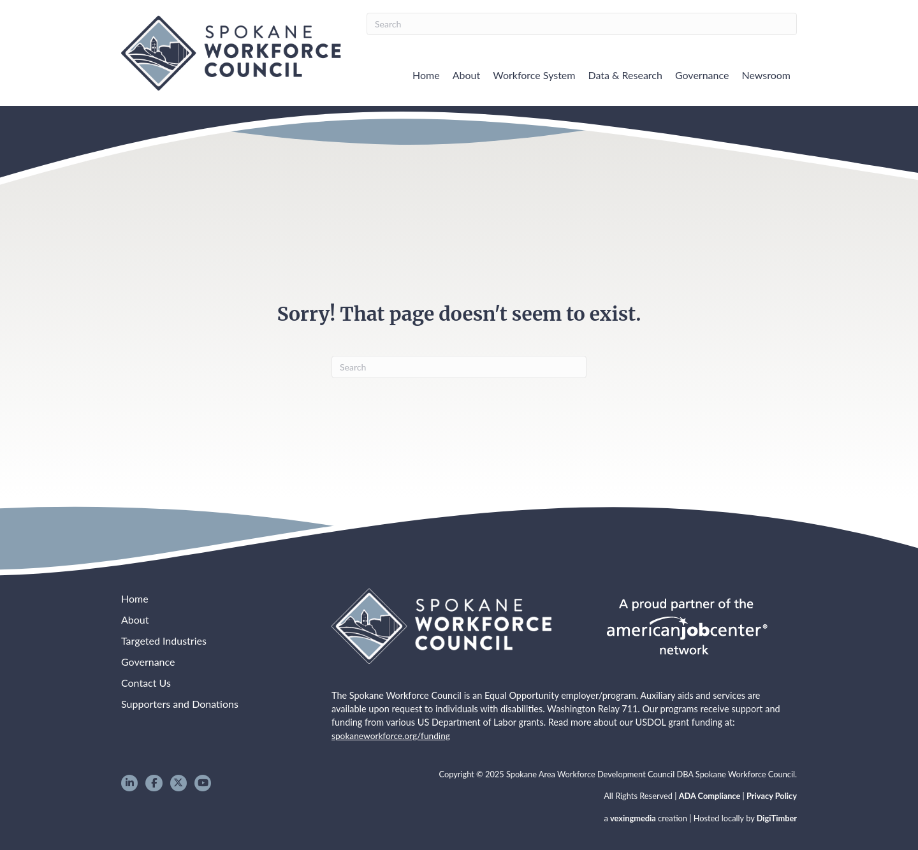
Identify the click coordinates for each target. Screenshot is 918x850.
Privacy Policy (772, 796)
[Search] (582, 24)
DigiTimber (777, 818)
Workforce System (534, 75)
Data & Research (625, 75)
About (467, 75)
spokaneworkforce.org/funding (391, 735)
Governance (702, 75)
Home (426, 75)
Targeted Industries (164, 640)
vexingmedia (633, 818)
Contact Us (146, 683)
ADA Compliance (710, 796)
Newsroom (765, 75)
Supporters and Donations (179, 704)
